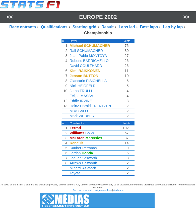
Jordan (75, 153)
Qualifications (54, 27)
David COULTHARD (86, 66)
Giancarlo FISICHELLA (88, 81)
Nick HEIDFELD (83, 86)
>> (186, 17)
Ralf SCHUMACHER (86, 51)
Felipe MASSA (81, 96)
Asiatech (89, 168)
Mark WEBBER (82, 116)
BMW (89, 133)
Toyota (75, 173)
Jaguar (75, 158)
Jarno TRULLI (81, 91)
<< (10, 17)
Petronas (89, 148)
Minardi (76, 168)
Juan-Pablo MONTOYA (88, 56)
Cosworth (89, 158)
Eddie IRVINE (81, 101)
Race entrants (22, 27)
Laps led (127, 27)
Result (107, 27)
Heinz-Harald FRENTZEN (90, 106)
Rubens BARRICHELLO (89, 61)
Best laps (149, 27)
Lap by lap (173, 27)
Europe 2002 (98, 17)
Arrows (75, 163)
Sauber (75, 148)
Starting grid (84, 27)
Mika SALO (79, 111)
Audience (118, 190)
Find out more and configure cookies (92, 190)
